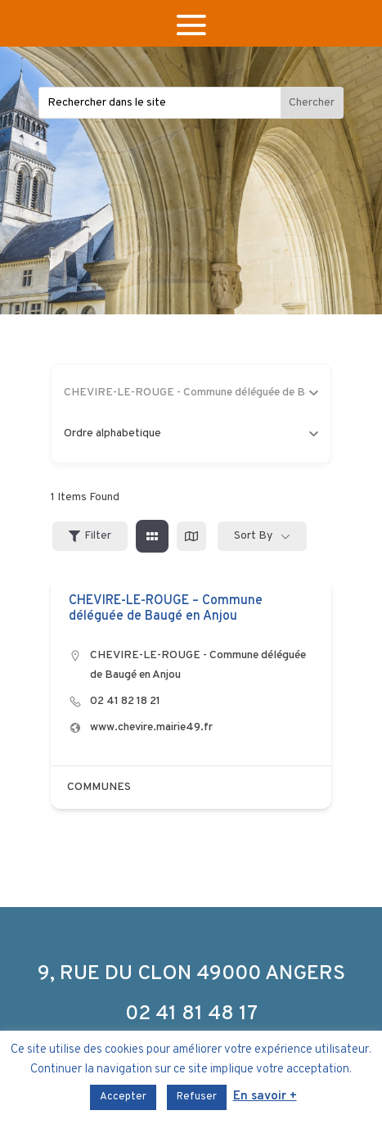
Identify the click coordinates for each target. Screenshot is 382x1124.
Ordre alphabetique (191, 433)
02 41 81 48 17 (191, 1014)
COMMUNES (99, 787)
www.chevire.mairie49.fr (151, 727)
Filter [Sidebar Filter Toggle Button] (90, 536)
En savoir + (265, 1096)
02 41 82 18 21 (125, 701)
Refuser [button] (197, 1097)
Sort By (253, 536)
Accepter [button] (123, 1097)
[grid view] (152, 536)
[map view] (191, 536)
